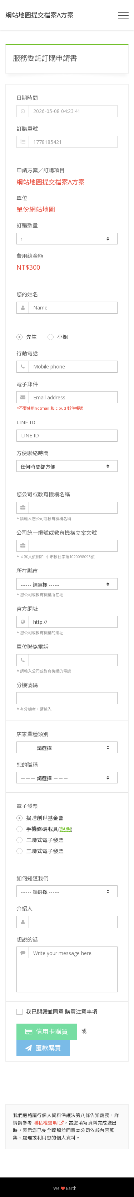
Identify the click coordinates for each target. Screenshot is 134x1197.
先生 (26, 336)
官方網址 (27, 608)
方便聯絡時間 (32, 453)
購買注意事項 (81, 1011)
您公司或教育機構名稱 (43, 494)
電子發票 (27, 805)
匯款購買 (43, 1048)
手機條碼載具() (44, 828)
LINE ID (25, 422)
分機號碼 (27, 685)
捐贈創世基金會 (40, 817)
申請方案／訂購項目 (40, 170)
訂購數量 (27, 225)
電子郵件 (27, 384)
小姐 (58, 336)
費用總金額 (29, 255)
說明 (65, 828)
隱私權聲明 (49, 1123)
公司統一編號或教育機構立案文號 (56, 532)
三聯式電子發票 (40, 850)
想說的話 (27, 939)
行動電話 (27, 353)
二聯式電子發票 (40, 839)
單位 (21, 197)
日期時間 (27, 97)
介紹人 (24, 908)
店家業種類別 (32, 734)
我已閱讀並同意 (56, 1011)
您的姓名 (27, 294)
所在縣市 (27, 570)
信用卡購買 (46, 1031)
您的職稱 (27, 764)
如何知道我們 (32, 878)
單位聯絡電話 (32, 646)
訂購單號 (27, 128)
